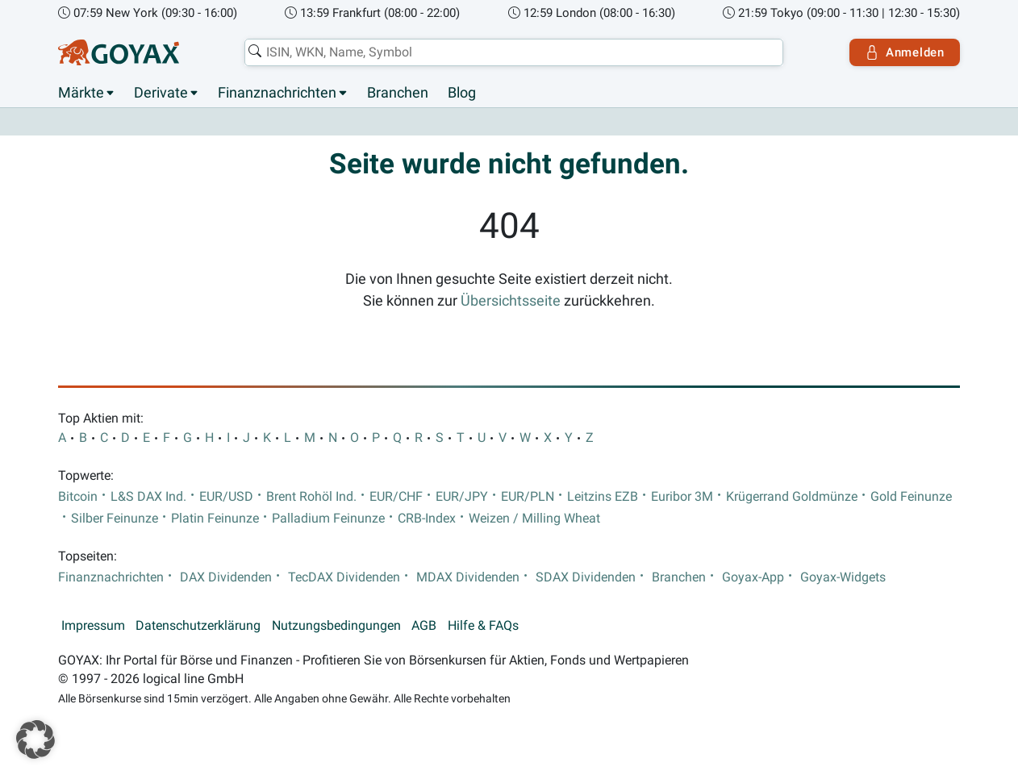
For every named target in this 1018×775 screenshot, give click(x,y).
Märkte (81, 93)
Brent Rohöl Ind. (311, 497)
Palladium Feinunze (328, 518)
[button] (35, 739)
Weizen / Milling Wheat (534, 518)
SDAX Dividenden (586, 577)
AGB (423, 626)
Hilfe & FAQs (483, 626)
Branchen (397, 93)
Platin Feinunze (215, 518)
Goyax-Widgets (843, 577)
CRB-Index (427, 518)
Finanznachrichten (277, 93)
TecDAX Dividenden (344, 577)
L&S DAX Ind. (148, 497)
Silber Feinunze (114, 518)
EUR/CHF (396, 497)
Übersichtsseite (511, 301)
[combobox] (513, 52)
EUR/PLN (527, 497)
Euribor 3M (682, 497)
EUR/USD (226, 497)
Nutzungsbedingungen (336, 626)
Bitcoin (78, 497)
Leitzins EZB (602, 497)
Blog (462, 93)
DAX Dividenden (226, 577)
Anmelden (905, 52)
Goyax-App (753, 577)
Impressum (93, 626)
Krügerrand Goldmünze (791, 497)
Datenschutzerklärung (198, 626)
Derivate (161, 93)
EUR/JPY (462, 497)
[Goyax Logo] (118, 52)
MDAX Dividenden (467, 577)
